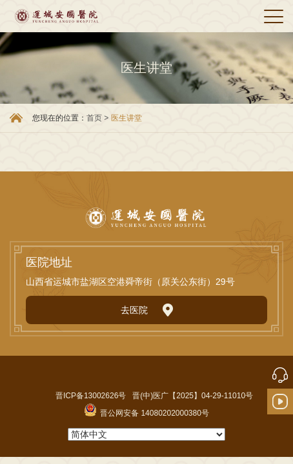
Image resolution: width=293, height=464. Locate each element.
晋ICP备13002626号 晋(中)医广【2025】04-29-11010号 (154, 395)
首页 (94, 117)
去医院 (147, 310)
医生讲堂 (126, 117)
